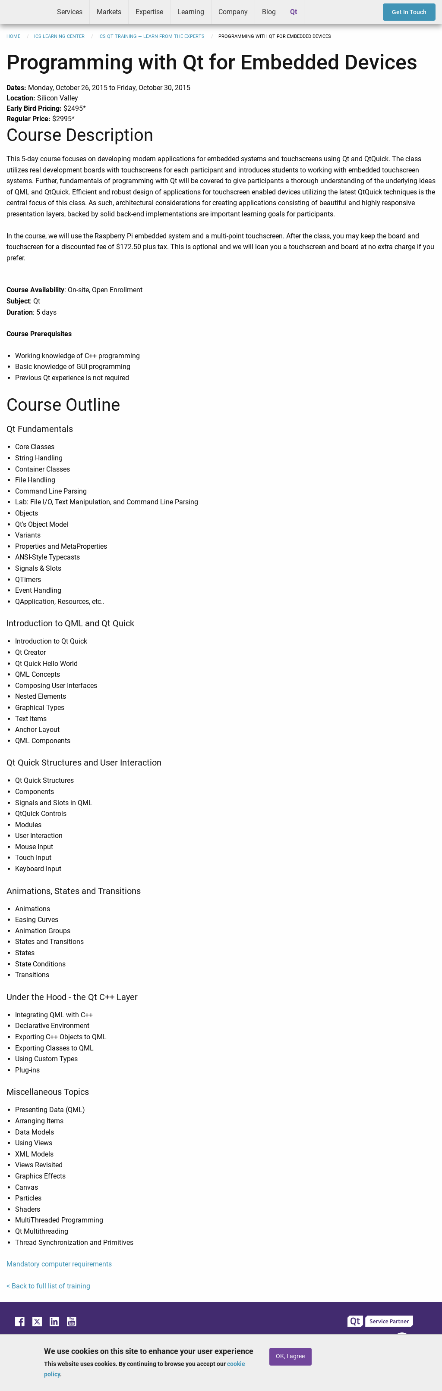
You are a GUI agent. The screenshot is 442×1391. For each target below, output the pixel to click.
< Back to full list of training (48, 1286)
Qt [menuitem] (293, 12)
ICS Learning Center (59, 36)
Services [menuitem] (69, 12)
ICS (25, 12)
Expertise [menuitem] (149, 12)
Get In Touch (409, 12)
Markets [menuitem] (109, 12)
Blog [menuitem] (269, 12)
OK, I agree (290, 1356)
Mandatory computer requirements (59, 1264)
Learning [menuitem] (190, 12)
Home (13, 36)
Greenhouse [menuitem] (316, 11)
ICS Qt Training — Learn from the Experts (151, 36)
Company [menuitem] (233, 12)
